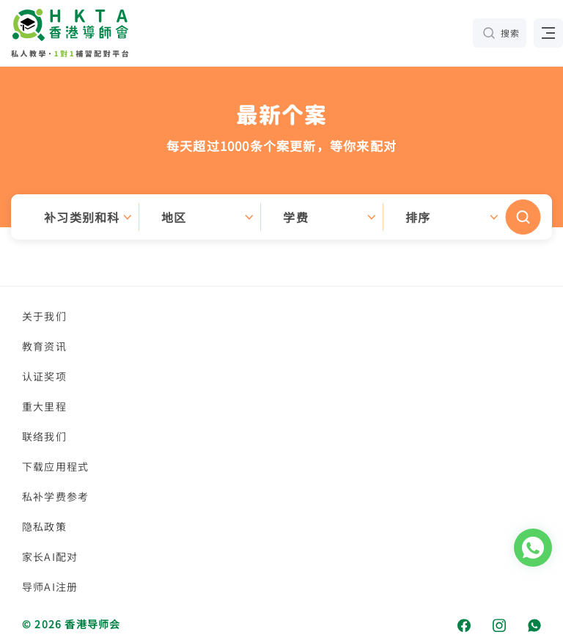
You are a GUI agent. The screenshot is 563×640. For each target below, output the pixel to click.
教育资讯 (44, 346)
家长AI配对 (50, 556)
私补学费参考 (55, 496)
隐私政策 (44, 526)
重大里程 (44, 406)
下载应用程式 (55, 466)
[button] (281, 217)
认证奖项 (44, 376)
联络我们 (44, 436)
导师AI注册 (50, 586)
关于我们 (44, 316)
